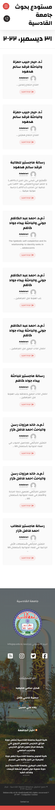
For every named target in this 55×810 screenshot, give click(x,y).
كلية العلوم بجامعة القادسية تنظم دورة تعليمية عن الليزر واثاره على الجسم (26, 757)
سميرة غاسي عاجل (28, 697)
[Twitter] (33, 656)
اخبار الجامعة (26, 730)
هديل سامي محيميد (27, 688)
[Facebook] (45, 656)
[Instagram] (22, 656)
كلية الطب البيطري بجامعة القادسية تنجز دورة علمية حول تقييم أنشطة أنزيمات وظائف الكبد (26, 769)
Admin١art (23, 78)
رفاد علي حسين (28, 707)
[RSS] (10, 656)
